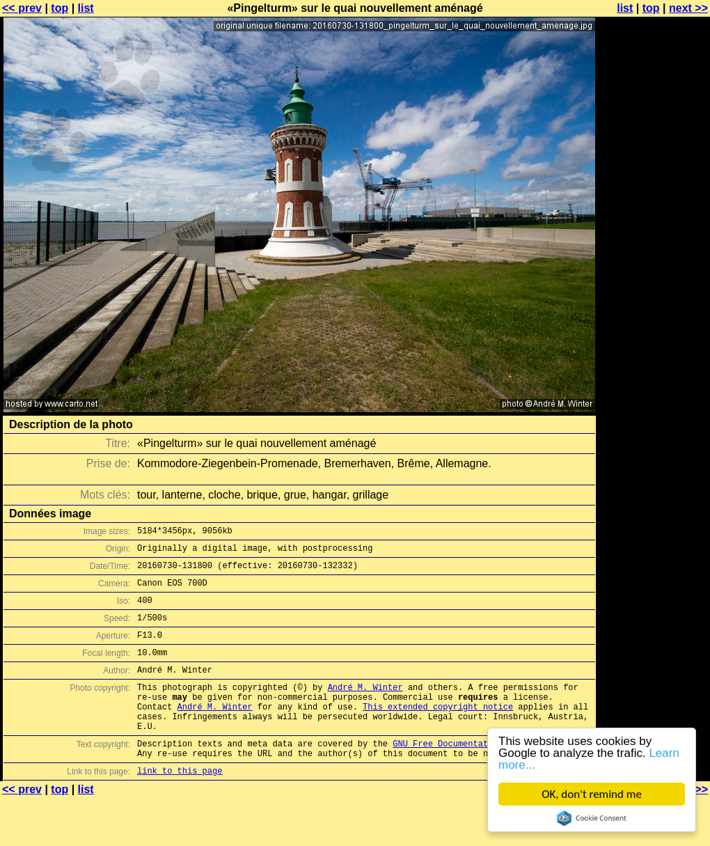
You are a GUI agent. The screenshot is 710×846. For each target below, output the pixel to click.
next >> (688, 8)
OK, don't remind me (592, 794)
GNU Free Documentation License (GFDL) (485, 775)
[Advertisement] (653, 179)
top (59, 8)
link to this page (179, 806)
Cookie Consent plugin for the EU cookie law (591, 818)
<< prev (22, 8)
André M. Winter (365, 708)
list (86, 8)
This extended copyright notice (438, 731)
